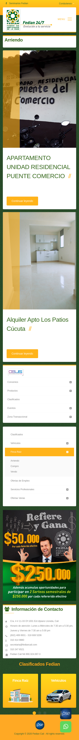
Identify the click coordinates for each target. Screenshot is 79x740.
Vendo (14, 471)
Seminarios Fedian (18, 3)
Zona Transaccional (17, 416)
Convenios (12, 382)
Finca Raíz (16, 452)
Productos (12, 390)
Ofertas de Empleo (20, 480)
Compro (15, 466)
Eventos (11, 408)
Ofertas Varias (18, 498)
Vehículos (15, 443)
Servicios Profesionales (22, 489)
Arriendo (15, 460)
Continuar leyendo (22, 200)
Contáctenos (66, 3)
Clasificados (13, 399)
